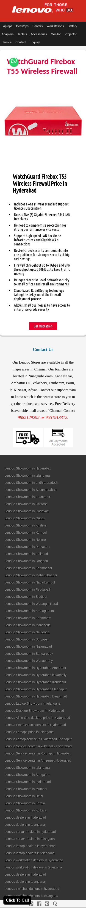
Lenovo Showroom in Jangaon (26, 561)
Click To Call (17, 900)
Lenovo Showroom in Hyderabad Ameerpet (35, 668)
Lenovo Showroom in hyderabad (28, 782)
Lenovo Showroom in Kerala (25, 803)
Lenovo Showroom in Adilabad (26, 554)
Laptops (7, 26)
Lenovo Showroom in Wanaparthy (29, 661)
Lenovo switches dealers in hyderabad (32, 889)
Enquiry (35, 42)
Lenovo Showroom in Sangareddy (29, 653)
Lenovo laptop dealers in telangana (30, 853)
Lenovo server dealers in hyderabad (30, 832)
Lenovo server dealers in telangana (30, 839)
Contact (20, 42)
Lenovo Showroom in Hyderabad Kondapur (35, 682)
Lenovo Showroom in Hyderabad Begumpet (36, 696)
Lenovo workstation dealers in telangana (33, 867)
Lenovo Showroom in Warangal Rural (31, 604)
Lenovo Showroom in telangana (27, 475)
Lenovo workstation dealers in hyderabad (34, 860)
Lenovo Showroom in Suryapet (26, 639)
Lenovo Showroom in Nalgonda (27, 632)
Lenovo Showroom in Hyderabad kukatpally (36, 675)
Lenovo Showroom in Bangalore (27, 775)
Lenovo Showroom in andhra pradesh (31, 482)
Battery (72, 26)
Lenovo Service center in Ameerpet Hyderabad (38, 760)
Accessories (39, 34)
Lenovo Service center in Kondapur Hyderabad (38, 753)
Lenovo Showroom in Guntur (25, 518)
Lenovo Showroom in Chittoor (26, 504)
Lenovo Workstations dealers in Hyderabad (35, 725)
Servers (37, 26)
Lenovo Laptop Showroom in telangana (33, 703)
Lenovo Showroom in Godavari (27, 511)
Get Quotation (43, 326)
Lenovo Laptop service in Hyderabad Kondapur (38, 739)
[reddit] (47, 904)
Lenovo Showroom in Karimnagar (28, 568)
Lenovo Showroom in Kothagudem (29, 611)
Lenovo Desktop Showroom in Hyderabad (34, 710)
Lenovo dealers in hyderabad (25, 817)
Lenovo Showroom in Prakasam (27, 547)
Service (6, 42)
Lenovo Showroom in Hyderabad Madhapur (36, 689)
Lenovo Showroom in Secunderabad (31, 490)
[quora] (55, 904)
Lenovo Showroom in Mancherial (28, 625)
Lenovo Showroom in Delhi (24, 796)
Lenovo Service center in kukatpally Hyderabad (38, 746)
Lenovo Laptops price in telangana (29, 732)
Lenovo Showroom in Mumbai (26, 789)
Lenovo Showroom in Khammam (28, 618)
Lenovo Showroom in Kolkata (25, 810)
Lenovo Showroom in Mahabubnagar (31, 575)
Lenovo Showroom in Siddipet (26, 596)
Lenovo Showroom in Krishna (26, 525)
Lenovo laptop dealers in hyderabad (30, 846)
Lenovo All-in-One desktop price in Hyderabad (37, 718)
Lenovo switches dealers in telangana (31, 896)
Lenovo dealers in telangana (25, 824)
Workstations (55, 26)
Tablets (22, 34)
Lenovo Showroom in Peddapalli (28, 589)
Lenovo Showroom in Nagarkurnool (30, 582)
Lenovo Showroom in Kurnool (26, 532)
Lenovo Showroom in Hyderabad (28, 468)
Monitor (56, 34)
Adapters (8, 34)
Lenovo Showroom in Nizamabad (28, 646)
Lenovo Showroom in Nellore (25, 539)
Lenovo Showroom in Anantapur (27, 497)
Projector (71, 34)
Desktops (22, 26)
